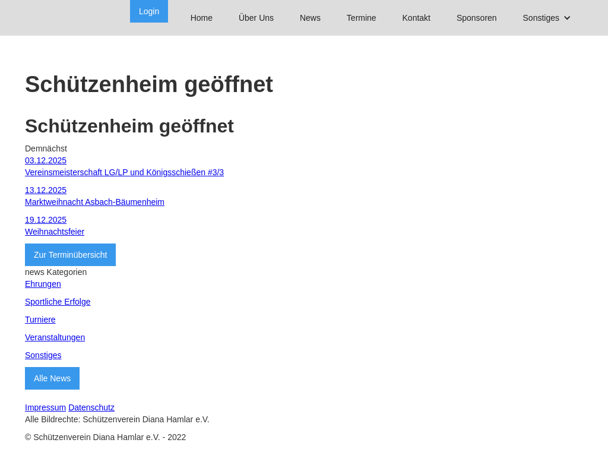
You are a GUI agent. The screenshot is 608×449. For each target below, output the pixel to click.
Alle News (52, 378)
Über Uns (256, 18)
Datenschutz (91, 407)
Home (202, 18)
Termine (361, 18)
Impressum (45, 407)
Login (149, 11)
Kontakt (416, 18)
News (310, 18)
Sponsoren (477, 18)
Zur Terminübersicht (70, 255)
